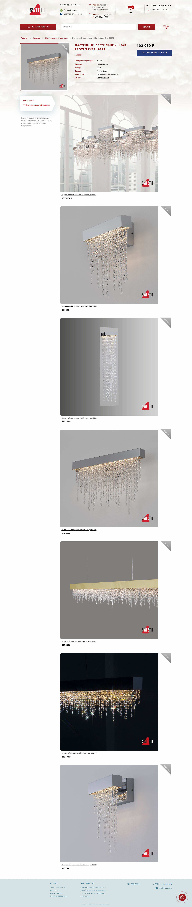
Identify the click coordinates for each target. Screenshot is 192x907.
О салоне (64, 5)
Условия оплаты (57, 887)
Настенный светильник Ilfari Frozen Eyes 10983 (78, 418)
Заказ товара (56, 893)
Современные (103, 78)
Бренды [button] (166, 26)
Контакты (76, 5)
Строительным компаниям (93, 893)
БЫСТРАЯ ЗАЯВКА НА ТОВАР (154, 52)
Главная (24, 38)
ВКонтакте (135, 884)
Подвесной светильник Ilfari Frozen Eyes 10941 (78, 195)
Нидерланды (102, 64)
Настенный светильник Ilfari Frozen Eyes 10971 (78, 530)
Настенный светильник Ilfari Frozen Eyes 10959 (78, 306)
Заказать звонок (160, 10)
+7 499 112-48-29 (158, 5)
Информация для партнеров (93, 887)
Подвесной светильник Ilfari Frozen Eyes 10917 (78, 753)
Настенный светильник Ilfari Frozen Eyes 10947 (78, 865)
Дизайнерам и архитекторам (94, 890)
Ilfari (99, 67)
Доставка (54, 890)
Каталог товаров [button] (40, 27)
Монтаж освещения (59, 896)
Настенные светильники (56, 38)
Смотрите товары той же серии (38, 105)
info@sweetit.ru (165, 888)
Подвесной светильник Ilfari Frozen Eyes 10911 (78, 641)
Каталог (36, 38)
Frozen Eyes (102, 71)
